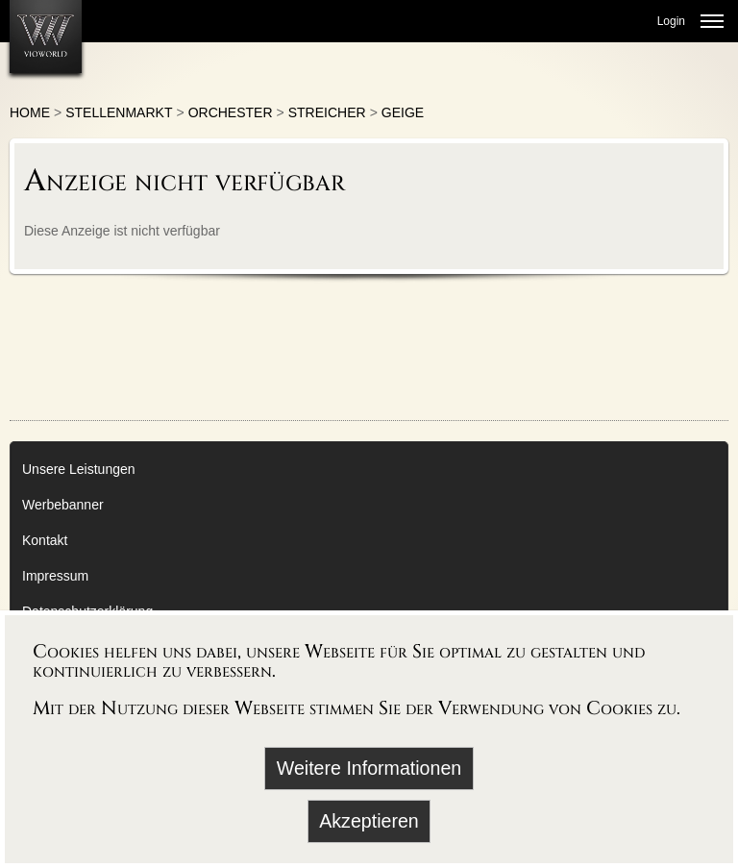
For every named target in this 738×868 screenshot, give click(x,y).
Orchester (230, 112)
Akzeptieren (368, 820)
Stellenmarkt (118, 112)
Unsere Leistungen (78, 469)
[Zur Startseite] (46, 36)
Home (30, 112)
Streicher (327, 112)
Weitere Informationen (369, 768)
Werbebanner (63, 504)
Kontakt (44, 540)
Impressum (55, 575)
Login (671, 21)
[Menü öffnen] (712, 21)
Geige (402, 112)
